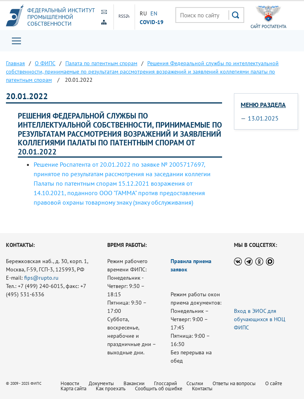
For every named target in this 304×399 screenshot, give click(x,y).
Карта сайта (73, 388)
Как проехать (110, 388)
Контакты (202, 388)
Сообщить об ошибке (158, 388)
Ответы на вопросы (234, 383)
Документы (101, 383)
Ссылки (194, 383)
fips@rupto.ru (41, 277)
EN (154, 13)
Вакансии (134, 383)
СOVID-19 (151, 21)
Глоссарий (165, 383)
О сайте (273, 383)
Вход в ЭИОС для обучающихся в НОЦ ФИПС (259, 319)
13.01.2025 (263, 118)
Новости (70, 383)
